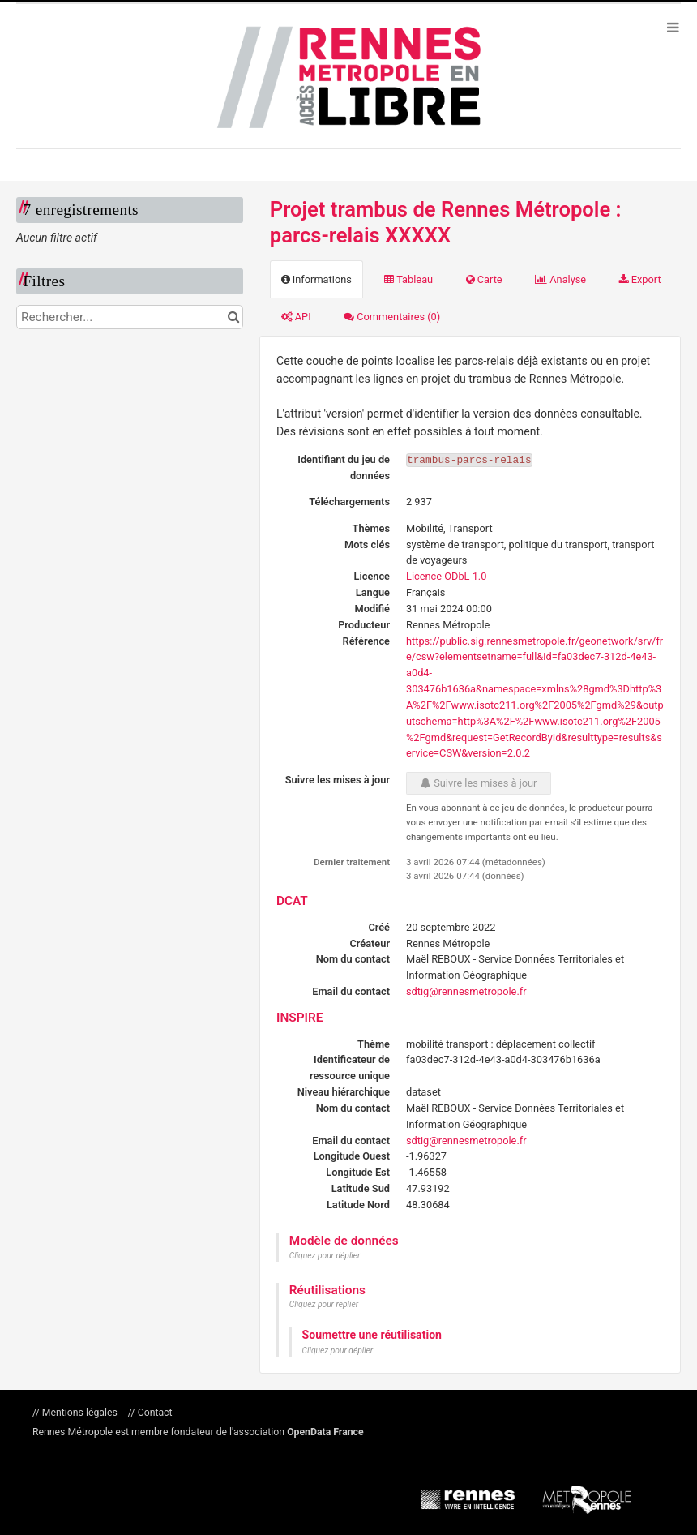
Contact (154, 1412)
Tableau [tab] (408, 279)
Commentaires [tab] (392, 317)
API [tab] (296, 317)
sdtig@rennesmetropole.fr (466, 991)
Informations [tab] (316, 279)
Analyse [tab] (560, 279)
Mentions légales (80, 1412)
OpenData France (325, 1432)
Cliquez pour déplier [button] (325, 1255)
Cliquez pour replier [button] (323, 1304)
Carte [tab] (484, 279)
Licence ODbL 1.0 (446, 576)
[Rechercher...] (129, 317)
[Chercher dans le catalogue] (233, 317)
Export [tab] (640, 279)
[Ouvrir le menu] (672, 26)
